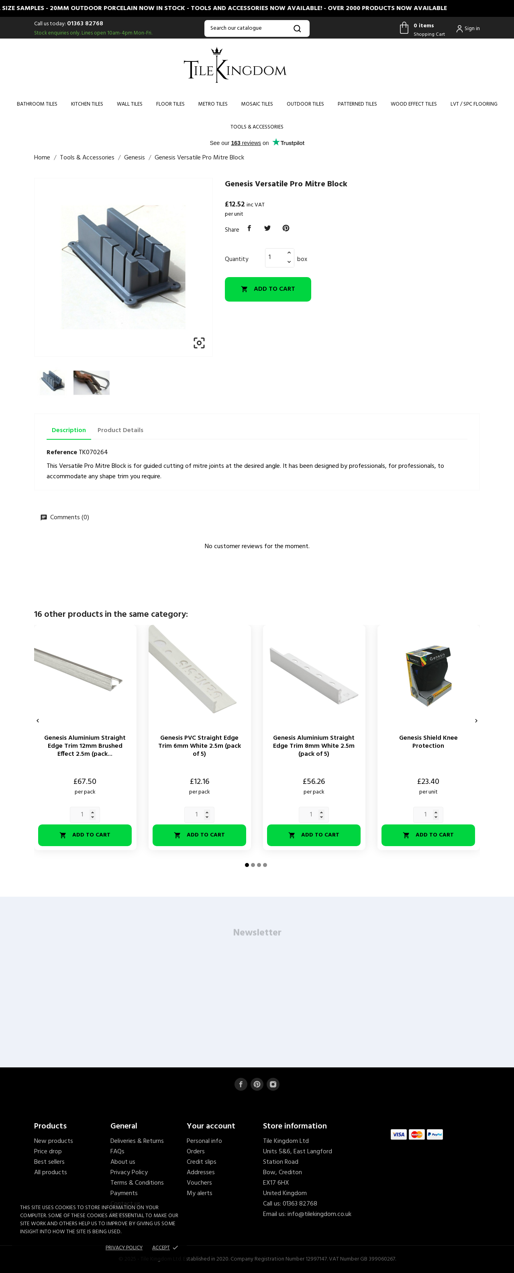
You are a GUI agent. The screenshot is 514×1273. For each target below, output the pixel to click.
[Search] (257, 28)
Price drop (48, 1152)
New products (53, 1141)
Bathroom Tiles (37, 104)
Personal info (204, 1141)
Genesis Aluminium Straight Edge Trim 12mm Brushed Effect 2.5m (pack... (85, 746)
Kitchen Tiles (87, 104)
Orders (196, 1152)
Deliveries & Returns (137, 1141)
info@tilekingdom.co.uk (319, 1214)
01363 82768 (85, 23)
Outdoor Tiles (305, 104)
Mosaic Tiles (257, 104)
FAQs (117, 1152)
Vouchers (199, 1183)
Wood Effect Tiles (414, 104)
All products (50, 1172)
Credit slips (201, 1162)
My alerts (199, 1193)
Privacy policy (124, 1248)
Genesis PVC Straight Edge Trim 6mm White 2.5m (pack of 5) (199, 746)
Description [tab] (69, 430)
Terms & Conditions (137, 1183)
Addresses (201, 1172)
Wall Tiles (130, 104)
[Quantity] (275, 257)
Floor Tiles (170, 104)
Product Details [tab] (120, 430)
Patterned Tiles (357, 104)
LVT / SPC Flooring (474, 104)
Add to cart (268, 289)
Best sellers (49, 1162)
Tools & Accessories (257, 127)
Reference (62, 452)
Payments (124, 1193)
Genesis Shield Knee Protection (428, 742)
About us (122, 1162)
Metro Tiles (213, 104)
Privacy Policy (129, 1172)
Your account (211, 1126)
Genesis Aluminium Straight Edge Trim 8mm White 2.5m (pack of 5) (314, 746)
